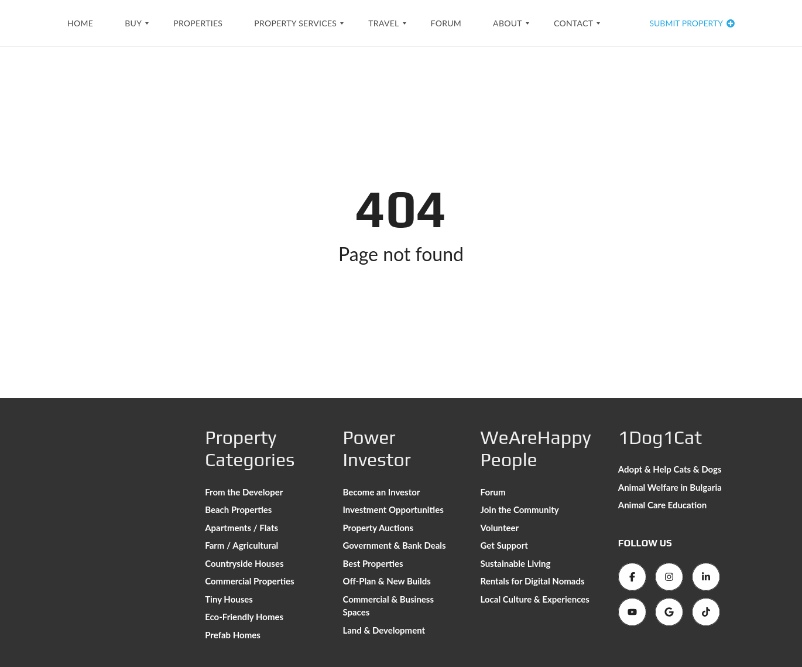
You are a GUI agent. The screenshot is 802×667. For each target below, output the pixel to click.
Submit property (692, 23)
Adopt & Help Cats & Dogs (670, 469)
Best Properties (372, 563)
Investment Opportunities (392, 509)
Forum (493, 492)
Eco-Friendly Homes (244, 616)
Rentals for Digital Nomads (533, 581)
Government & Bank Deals (393, 545)
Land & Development (383, 630)
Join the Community (520, 509)
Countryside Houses (244, 563)
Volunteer (500, 527)
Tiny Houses (229, 599)
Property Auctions (377, 527)
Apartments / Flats (241, 527)
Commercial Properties (249, 581)
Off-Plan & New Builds (386, 581)
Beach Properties (238, 509)
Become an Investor (381, 492)
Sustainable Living (516, 563)
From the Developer (244, 492)
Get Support (504, 545)
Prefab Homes (233, 635)
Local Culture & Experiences (535, 599)
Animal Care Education (662, 505)
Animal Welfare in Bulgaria (670, 487)
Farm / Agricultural (241, 545)
